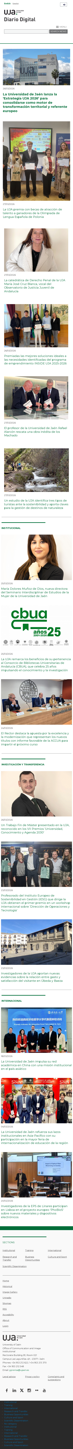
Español (16, 3)
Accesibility (8, 1315)
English (7, 3)
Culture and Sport (57, 1257)
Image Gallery (10, 1292)
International (54, 1250)
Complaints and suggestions (56, 1378)
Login (5, 1326)
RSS (5, 1309)
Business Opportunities (32, 1258)
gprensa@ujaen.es (19, 1370)
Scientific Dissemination (15, 1266)
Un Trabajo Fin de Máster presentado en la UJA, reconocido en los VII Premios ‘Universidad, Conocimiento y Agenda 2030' (35, 828)
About (6, 1320)
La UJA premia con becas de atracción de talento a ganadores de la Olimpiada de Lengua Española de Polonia (32, 213)
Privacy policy (32, 1376)
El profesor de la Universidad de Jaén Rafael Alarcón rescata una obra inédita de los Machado (35, 431)
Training (29, 1250)
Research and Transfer (10, 1258)
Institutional (9, 1250)
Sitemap (7, 1303)
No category (10, 1424)
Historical (7, 1286)
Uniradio (7, 1298)
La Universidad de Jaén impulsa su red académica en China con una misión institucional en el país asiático (36, 1065)
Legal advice (9, 1376)
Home (6, 1281)
